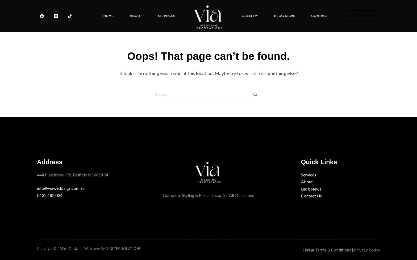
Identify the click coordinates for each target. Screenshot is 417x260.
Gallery (250, 16)
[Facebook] (42, 16)
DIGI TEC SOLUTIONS (123, 248)
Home (108, 16)
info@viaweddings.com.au (61, 188)
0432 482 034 (361, 15)
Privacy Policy (367, 249)
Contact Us (311, 195)
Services (167, 16)
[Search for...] (201, 94)
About (136, 16)
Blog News (284, 16)
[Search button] (255, 94)
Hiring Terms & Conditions (327, 249)
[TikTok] (70, 16)
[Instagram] (56, 16)
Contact (319, 16)
